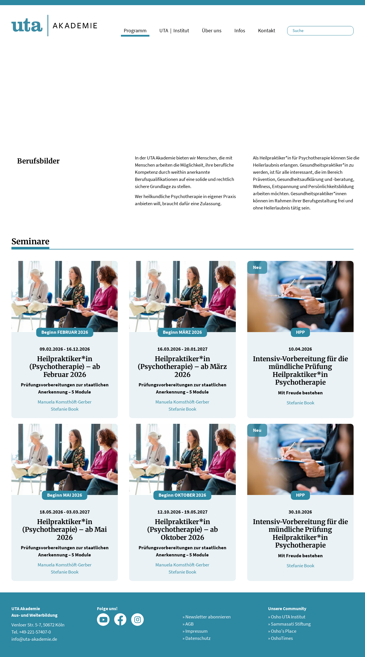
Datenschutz (196, 638)
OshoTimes (280, 638)
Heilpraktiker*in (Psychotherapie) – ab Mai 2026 (64, 530)
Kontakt (266, 30)
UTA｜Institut (174, 30)
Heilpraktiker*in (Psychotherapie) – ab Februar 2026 (64, 367)
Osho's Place (282, 631)
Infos (239, 30)
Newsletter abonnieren (206, 617)
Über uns (212, 30)
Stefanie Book (64, 409)
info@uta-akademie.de (34, 639)
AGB (188, 624)
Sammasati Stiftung (289, 624)
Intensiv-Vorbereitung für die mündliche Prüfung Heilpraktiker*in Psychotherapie (300, 371)
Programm (135, 30)
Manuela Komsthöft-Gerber (65, 402)
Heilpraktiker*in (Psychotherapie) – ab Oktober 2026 (182, 530)
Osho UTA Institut (286, 617)
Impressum (195, 631)
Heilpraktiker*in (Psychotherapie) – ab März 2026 (182, 367)
